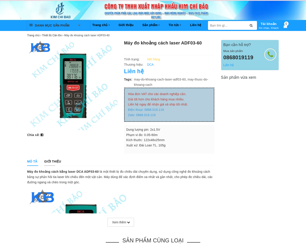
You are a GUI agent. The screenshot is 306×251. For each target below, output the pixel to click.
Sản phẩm (151, 25)
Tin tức (174, 25)
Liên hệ (195, 25)
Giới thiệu (126, 25)
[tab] (32, 161)
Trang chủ (101, 25)
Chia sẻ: (33, 135)
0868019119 (238, 57)
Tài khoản (269, 24)
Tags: (128, 79)
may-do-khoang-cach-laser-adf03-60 (160, 79)
